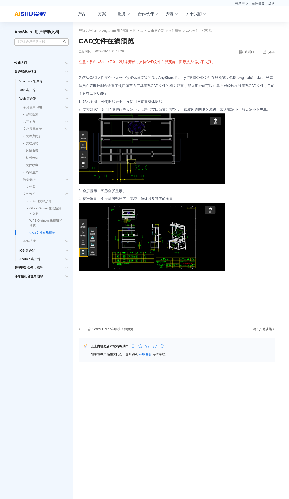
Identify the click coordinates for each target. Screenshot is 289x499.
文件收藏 (32, 165)
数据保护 (29, 179)
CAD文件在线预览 (42, 233)
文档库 (30, 186)
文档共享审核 (32, 129)
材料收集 (32, 158)
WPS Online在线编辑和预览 (113, 329)
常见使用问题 (32, 107)
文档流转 (32, 143)
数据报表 (32, 150)
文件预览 (29, 194)
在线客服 (145, 354)
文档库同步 (34, 136)
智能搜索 (32, 114)
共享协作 (29, 121)
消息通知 (32, 172)
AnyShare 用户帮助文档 (36, 32)
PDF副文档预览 (40, 201)
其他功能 (29, 241)
